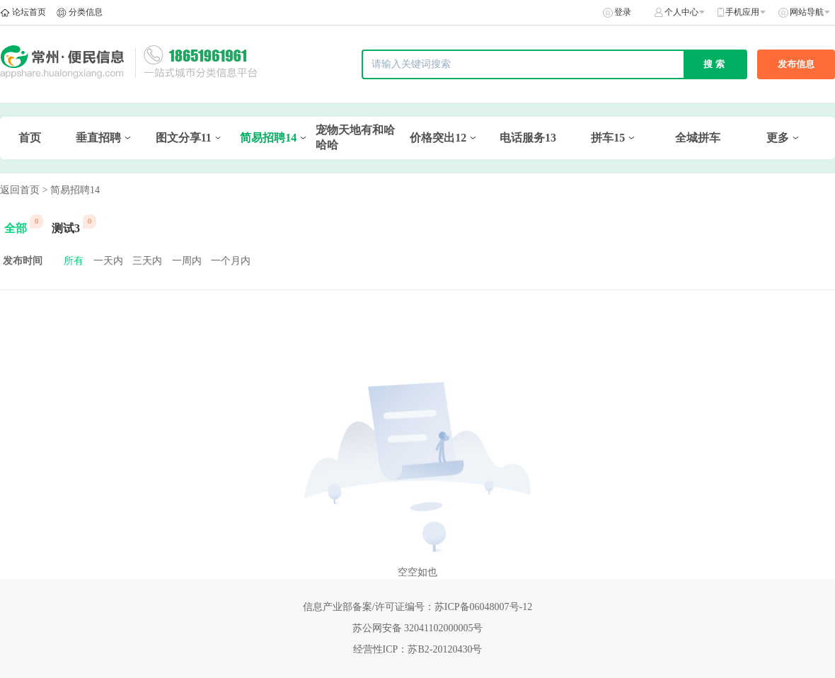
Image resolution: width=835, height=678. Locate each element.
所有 (74, 260)
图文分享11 (184, 138)
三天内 (147, 260)
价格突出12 (438, 138)
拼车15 (608, 138)
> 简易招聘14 (71, 190)
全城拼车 (697, 138)
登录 (622, 12)
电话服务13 (528, 138)
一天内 (108, 260)
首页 (29, 138)
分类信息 (86, 12)
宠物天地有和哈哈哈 (355, 137)
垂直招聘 (98, 138)
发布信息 (796, 64)
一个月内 (230, 260)
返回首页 (20, 190)
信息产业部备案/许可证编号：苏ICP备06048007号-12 (417, 607)
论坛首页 (29, 12)
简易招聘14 (268, 138)
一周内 (187, 260)
